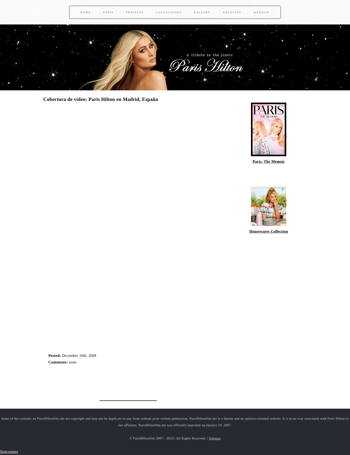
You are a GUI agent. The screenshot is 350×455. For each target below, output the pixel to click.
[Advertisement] (98, 380)
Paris (108, 12)
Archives (232, 12)
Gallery (202, 12)
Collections (168, 12)
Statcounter (9, 452)
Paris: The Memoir (269, 162)
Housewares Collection (268, 231)
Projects (135, 12)
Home (85, 12)
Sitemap (215, 438)
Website (262, 12)
